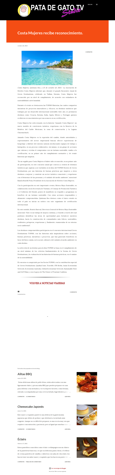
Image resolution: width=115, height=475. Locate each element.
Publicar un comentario (33, 461)
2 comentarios (30, 396)
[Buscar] (90, 4)
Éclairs (22, 439)
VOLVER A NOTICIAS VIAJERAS (47, 283)
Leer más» (68, 396)
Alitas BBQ (25, 374)
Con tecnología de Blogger (57, 468)
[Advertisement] (45, 347)
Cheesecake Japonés (31, 406)
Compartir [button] (88, 52)
